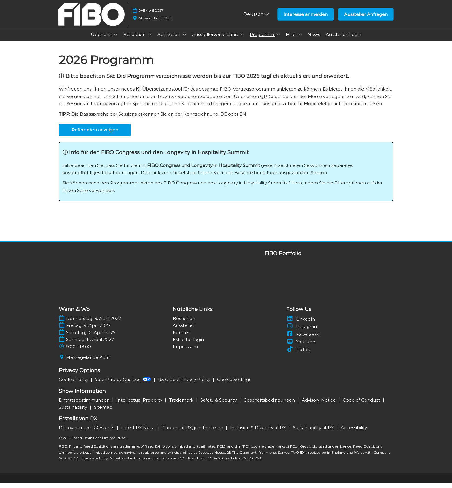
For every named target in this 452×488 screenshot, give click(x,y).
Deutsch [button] (256, 19)
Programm (262, 40)
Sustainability (73, 412)
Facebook (302, 339)
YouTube (300, 347)
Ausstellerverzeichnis (215, 40)
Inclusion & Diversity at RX (258, 433)
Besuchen (135, 40)
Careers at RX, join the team (193, 433)
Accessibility (354, 433)
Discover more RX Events (87, 433)
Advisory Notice (319, 405)
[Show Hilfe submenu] (300, 40)
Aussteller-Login (343, 40)
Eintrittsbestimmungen (85, 405)
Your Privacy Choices (123, 384)
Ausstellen (169, 40)
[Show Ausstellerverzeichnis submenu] (242, 40)
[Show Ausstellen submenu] (184, 40)
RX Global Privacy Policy (184, 384)
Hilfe (291, 40)
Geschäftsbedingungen (270, 405)
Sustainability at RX (314, 433)
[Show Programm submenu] (278, 40)
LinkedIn (300, 324)
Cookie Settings (234, 384)
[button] (305, 20)
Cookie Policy (74, 384)
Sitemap (103, 412)
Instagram (302, 331)
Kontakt (181, 337)
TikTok (298, 354)
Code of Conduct (362, 405)
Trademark (182, 405)
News (314, 40)
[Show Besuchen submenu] (150, 40)
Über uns (101, 40)
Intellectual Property (139, 405)
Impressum (185, 352)
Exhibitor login (188, 344)
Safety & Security (219, 405)
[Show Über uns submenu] (115, 40)
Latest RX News (139, 433)
